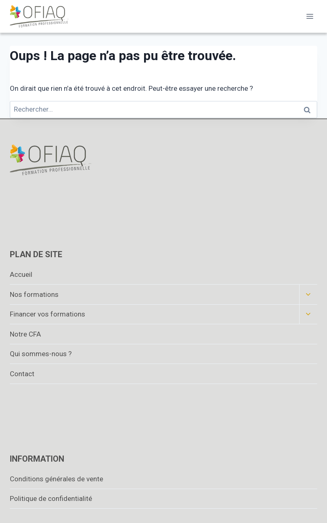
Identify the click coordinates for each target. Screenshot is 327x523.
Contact (22, 374)
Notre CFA (25, 334)
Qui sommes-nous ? (41, 354)
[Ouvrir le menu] (309, 16)
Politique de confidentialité (51, 498)
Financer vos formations (47, 314)
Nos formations (34, 294)
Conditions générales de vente (56, 479)
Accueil (21, 274)
